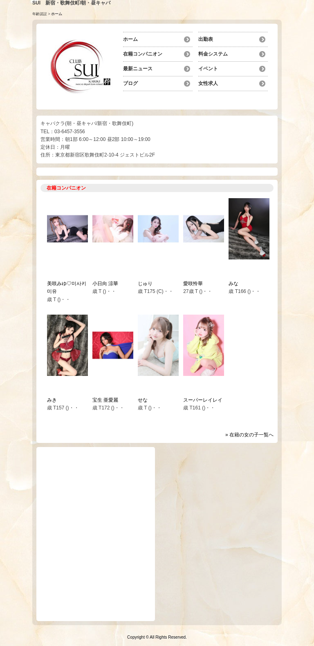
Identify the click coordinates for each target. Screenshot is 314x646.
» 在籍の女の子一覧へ (249, 435)
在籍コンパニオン (142, 54)
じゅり (145, 283)
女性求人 (208, 83)
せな (143, 400)
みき (52, 400)
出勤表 (205, 39)
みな (233, 283)
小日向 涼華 (105, 283)
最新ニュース (138, 69)
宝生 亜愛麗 (105, 400)
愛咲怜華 (193, 283)
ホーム (130, 39)
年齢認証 (39, 14)
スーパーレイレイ (202, 400)
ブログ (130, 83)
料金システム (213, 54)
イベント (208, 69)
